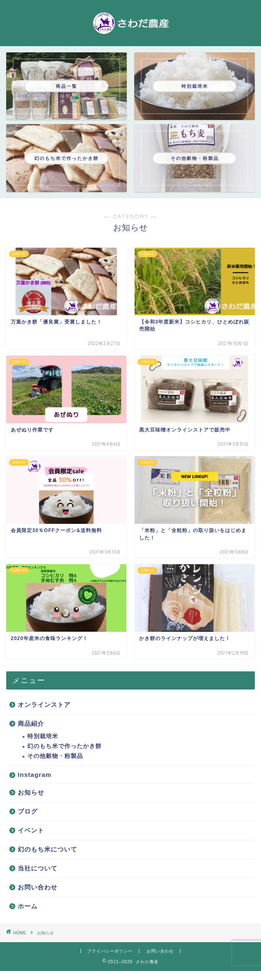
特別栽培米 (42, 736)
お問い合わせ (37, 887)
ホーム (28, 906)
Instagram (35, 774)
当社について (37, 868)
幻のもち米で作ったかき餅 (64, 746)
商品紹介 (31, 723)
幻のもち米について (47, 849)
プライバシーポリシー (110, 951)
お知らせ (31, 792)
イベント (31, 830)
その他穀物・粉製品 (55, 756)
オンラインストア (44, 704)
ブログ (28, 811)
